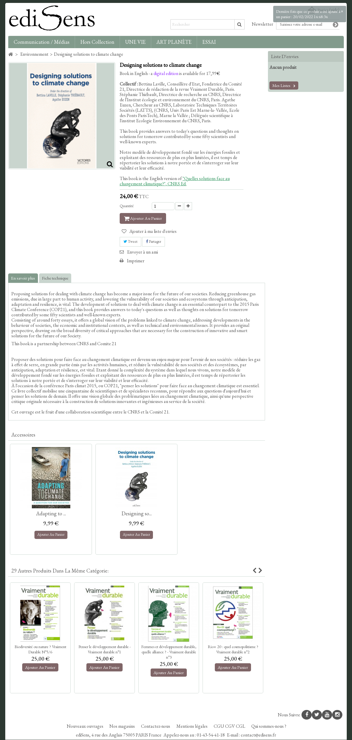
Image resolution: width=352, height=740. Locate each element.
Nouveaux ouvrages (85, 726)
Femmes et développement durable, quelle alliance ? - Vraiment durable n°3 (168, 652)
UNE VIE (135, 42)
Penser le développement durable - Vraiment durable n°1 (105, 649)
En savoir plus (23, 278)
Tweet (130, 241)
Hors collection (97, 42)
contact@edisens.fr (258, 735)
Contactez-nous (156, 726)
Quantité (127, 205)
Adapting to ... (51, 513)
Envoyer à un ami (142, 252)
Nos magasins (122, 726)
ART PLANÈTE (173, 42)
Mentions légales (192, 726)
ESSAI (209, 42)
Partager (153, 241)
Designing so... (136, 513)
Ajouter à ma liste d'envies (152, 231)
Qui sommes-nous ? (268, 726)
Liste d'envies (285, 56)
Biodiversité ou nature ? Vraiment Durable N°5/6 (40, 649)
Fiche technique (55, 278)
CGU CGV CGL (230, 726)
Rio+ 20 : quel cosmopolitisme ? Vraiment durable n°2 (233, 649)
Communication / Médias (41, 42)
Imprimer (135, 261)
